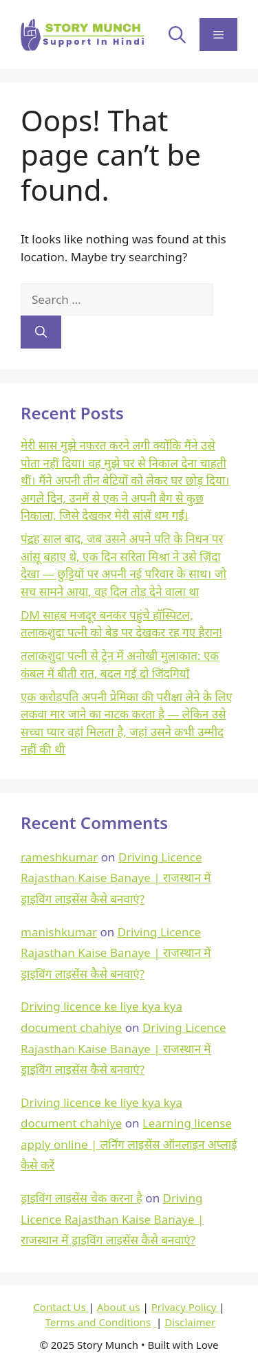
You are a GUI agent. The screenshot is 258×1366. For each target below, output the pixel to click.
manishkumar (59, 932)
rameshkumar (59, 857)
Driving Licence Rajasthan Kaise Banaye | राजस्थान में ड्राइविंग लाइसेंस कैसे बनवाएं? (116, 878)
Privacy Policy (185, 1307)
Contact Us (60, 1307)
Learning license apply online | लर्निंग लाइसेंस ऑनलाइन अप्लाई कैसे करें (129, 1144)
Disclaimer (189, 1322)
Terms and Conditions (98, 1322)
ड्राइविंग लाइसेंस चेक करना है (81, 1198)
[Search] (41, 332)
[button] (177, 34)
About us (118, 1307)
